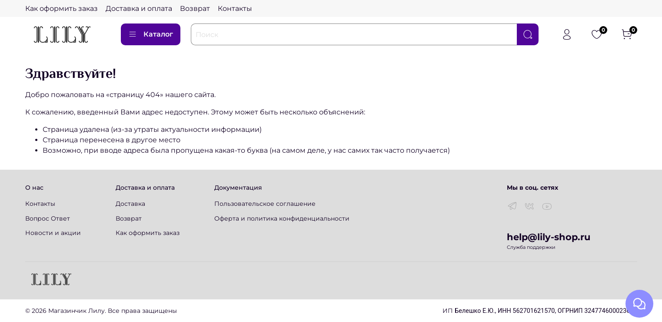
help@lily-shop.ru (548, 236)
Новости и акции (53, 233)
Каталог (150, 34)
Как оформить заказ (61, 8)
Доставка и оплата (139, 8)
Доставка (130, 204)
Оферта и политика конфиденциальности (281, 218)
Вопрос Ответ (47, 218)
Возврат (195, 8)
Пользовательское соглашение (265, 204)
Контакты (235, 8)
